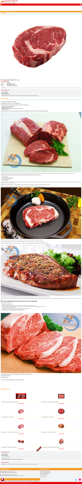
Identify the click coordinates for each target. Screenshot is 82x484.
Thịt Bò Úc (3, 13)
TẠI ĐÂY (25, 301)
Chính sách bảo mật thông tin (44, 473)
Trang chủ (3, 11)
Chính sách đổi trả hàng (43, 474)
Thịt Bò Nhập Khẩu (8, 11)
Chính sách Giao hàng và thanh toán (45, 472)
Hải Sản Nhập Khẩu (20, 459)
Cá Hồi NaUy (15, 459)
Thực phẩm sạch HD (43, 476)
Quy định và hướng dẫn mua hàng (45, 471)
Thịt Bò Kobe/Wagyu (4, 459)
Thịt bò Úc (2, 184)
